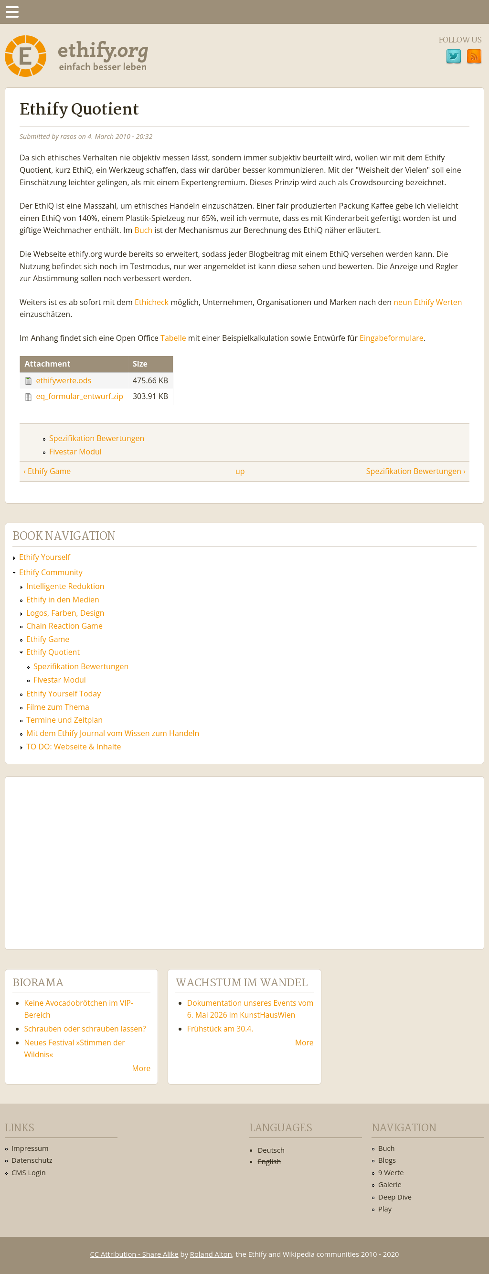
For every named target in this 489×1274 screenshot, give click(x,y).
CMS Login (28, 1172)
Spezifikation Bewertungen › (416, 471)
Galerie (390, 1184)
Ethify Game (47, 639)
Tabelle (173, 338)
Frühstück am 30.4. (220, 1028)
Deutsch (271, 1150)
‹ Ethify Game (47, 471)
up (240, 471)
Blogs (387, 1160)
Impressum (30, 1148)
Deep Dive (395, 1196)
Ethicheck (152, 302)
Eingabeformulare (392, 338)
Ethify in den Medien (62, 599)
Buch (144, 230)
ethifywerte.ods (64, 380)
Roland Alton (211, 1254)
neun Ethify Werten (427, 302)
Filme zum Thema (57, 707)
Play (385, 1208)
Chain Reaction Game (64, 626)
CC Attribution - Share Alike (134, 1254)
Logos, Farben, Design (65, 613)
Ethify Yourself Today (63, 693)
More (141, 1068)
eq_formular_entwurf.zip (79, 396)
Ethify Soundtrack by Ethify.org (83, 855)
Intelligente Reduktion (65, 586)
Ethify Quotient (53, 652)
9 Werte (391, 1172)
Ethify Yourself (44, 557)
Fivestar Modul (75, 451)
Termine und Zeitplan (64, 720)
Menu (12, 12)
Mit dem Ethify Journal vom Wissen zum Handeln (112, 733)
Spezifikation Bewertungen (96, 438)
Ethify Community (51, 572)
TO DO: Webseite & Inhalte (73, 746)
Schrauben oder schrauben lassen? (85, 1028)
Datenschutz (32, 1160)
